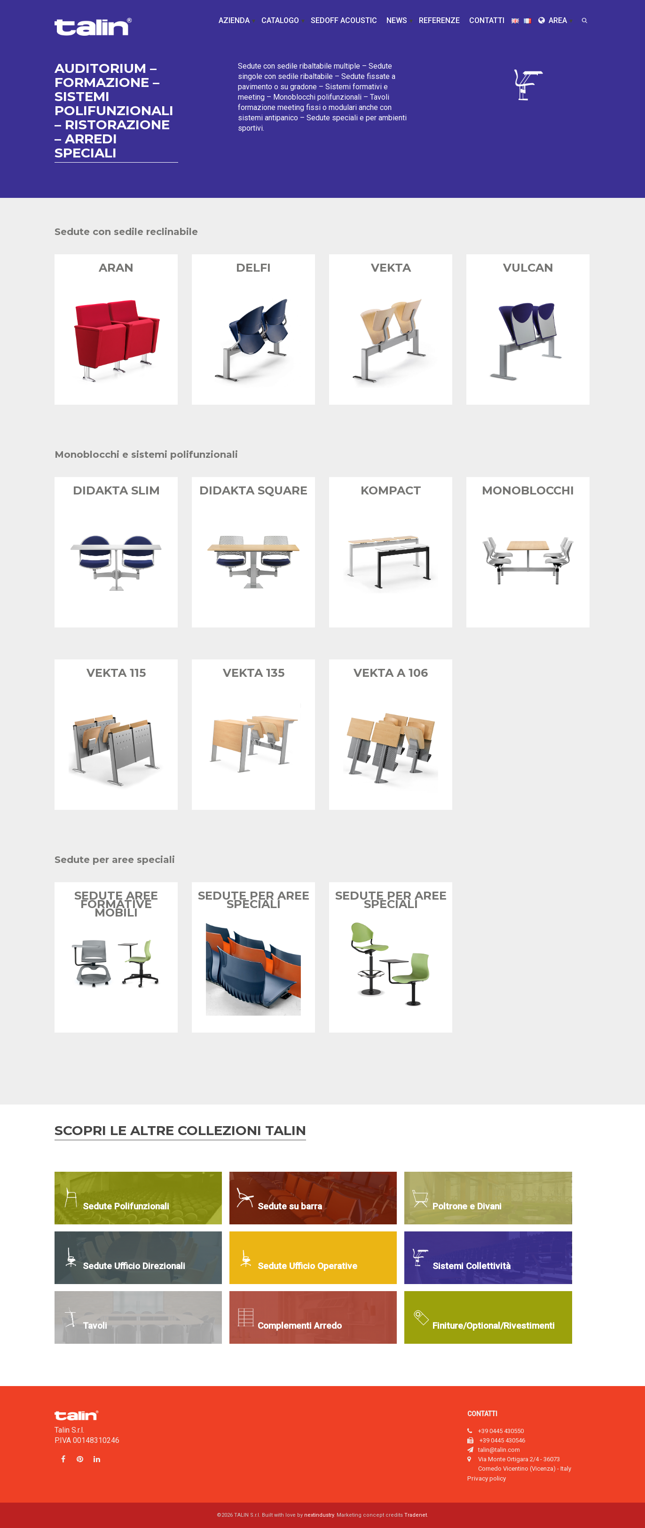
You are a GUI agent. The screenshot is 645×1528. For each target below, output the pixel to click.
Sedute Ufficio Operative (307, 1266)
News (396, 20)
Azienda (234, 20)
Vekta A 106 (391, 673)
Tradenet (415, 1515)
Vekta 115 (116, 673)
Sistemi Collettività (472, 1266)
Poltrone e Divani (467, 1206)
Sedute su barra (290, 1206)
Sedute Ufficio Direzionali (134, 1266)
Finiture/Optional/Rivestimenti (494, 1325)
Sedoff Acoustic (344, 20)
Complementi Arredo (300, 1325)
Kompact (391, 490)
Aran (116, 267)
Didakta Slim (116, 490)
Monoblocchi (528, 490)
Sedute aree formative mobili (116, 904)
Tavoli (95, 1325)
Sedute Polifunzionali (126, 1206)
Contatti (486, 20)
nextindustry (319, 1515)
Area (552, 20)
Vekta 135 (253, 673)
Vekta (391, 267)
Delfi (253, 267)
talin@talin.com (499, 1449)
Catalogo (280, 20)
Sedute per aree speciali (253, 900)
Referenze (439, 20)
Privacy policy (486, 1478)
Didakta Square (253, 490)
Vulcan (528, 267)
